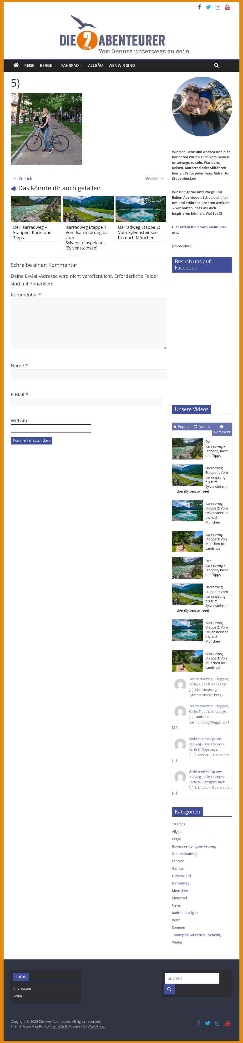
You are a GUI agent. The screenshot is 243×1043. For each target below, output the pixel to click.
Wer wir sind (122, 65)
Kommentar (26, 294)
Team (17, 996)
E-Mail (19, 394)
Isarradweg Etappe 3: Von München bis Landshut (216, 541)
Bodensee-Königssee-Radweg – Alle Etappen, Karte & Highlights (207, 776)
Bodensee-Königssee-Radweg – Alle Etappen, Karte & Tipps (207, 744)
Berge (46, 65)
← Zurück (22, 178)
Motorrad (179, 898)
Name (19, 365)
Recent (202, 426)
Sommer (178, 927)
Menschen (180, 890)
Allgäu (95, 65)
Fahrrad (70, 65)
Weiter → (154, 178)
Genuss (178, 868)
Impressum (22, 988)
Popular (182, 426)
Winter (177, 942)
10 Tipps (178, 824)
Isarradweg (180, 883)
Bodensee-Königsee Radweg (194, 846)
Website (20, 420)
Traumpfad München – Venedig (196, 935)
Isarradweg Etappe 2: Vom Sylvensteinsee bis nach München (139, 232)
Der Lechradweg (184, 853)
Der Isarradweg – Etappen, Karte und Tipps (32, 232)
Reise (29, 65)
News (176, 905)
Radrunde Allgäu (185, 912)
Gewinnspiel (181, 875)
